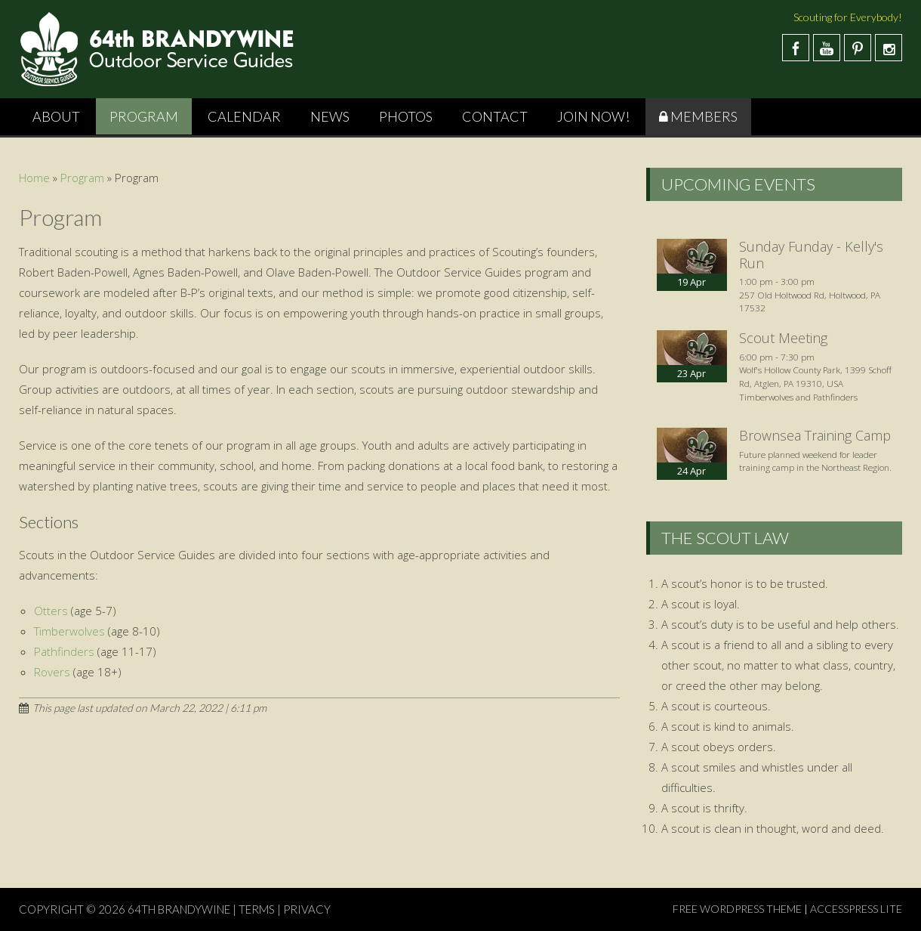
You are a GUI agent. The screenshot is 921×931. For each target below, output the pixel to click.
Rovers (52, 671)
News (330, 116)
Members (704, 116)
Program (143, 116)
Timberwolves (69, 631)
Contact (495, 116)
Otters (51, 610)
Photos (406, 116)
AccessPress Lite (856, 908)
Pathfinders (64, 651)
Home (34, 177)
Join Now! (593, 116)
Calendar (244, 116)
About (56, 116)
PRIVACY (307, 909)
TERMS (257, 909)
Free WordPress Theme (737, 908)
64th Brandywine (180, 909)
